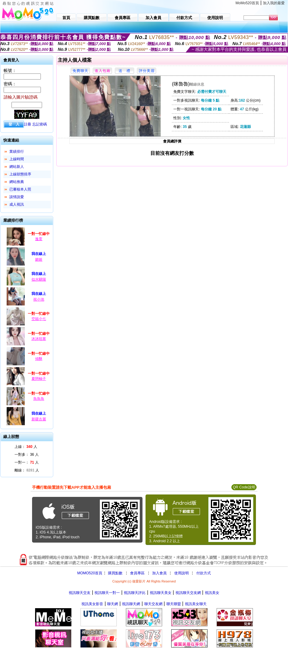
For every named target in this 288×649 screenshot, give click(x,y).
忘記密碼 (39, 124)
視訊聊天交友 (79, 593)
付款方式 (203, 573)
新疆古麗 (38, 419)
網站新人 (16, 167)
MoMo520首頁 (247, 3)
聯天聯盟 (173, 604)
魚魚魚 (38, 398)
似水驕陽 (38, 279)
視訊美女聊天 (196, 604)
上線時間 (16, 159)
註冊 (27, 124)
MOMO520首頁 (89, 573)
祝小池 (38, 299)
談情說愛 (16, 197)
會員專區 (137, 573)
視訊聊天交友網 (188, 593)
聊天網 (112, 604)
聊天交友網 (153, 604)
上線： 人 (26, 447)
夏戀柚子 (38, 379)
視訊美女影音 (92, 604)
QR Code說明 (244, 487)
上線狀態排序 (20, 174)
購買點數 (115, 573)
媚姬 (38, 259)
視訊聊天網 (131, 604)
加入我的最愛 (274, 3)
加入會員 (159, 573)
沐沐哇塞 (38, 339)
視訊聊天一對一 (107, 593)
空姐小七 (38, 319)
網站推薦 (16, 182)
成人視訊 (16, 204)
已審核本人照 (20, 189)
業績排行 (16, 151)
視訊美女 (212, 593)
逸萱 (38, 239)
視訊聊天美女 (161, 593)
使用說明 (181, 573)
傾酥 (38, 359)
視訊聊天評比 (135, 593)
